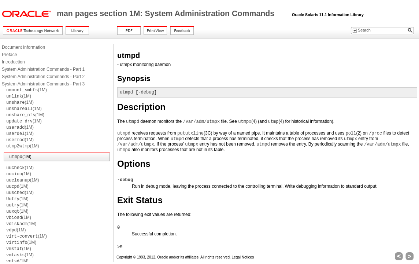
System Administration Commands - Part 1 (43, 69)
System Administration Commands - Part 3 (43, 84)
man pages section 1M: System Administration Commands (167, 13)
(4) (247, 121)
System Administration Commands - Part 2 (43, 76)
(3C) (194, 133)
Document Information (23, 47)
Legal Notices (243, 257)
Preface (9, 54)
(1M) (26, 89)
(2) (353, 133)
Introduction (13, 62)
